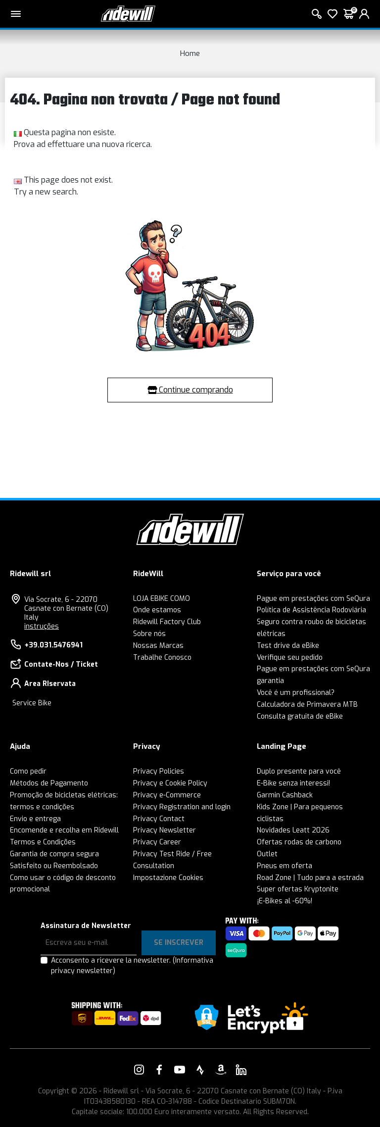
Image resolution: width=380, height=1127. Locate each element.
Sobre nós (149, 633)
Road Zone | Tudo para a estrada (310, 877)
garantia (270, 681)
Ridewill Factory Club (167, 622)
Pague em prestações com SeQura (313, 598)
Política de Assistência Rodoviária (311, 610)
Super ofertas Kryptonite (297, 889)
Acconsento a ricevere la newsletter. (132, 966)
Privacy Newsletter (164, 830)
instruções (41, 626)
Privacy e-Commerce (167, 795)
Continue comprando (190, 390)
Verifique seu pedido (290, 657)
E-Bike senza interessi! (293, 783)
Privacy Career (157, 842)
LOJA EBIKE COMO (161, 598)
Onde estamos (157, 610)
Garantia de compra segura (54, 854)
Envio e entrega (35, 819)
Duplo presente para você (299, 771)
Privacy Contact (159, 819)
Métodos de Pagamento (49, 783)
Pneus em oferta (284, 866)
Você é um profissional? (295, 692)
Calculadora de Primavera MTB (307, 704)
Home (190, 53)
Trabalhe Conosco (162, 657)
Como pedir (28, 771)
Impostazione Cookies (168, 877)
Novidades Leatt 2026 (293, 830)
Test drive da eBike (288, 645)
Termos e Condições (43, 842)
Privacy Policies (158, 771)
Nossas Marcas (158, 645)
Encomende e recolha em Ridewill (64, 830)
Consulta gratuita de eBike (300, 716)
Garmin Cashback (285, 795)
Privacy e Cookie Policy (170, 783)
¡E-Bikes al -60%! (284, 901)
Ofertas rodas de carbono (299, 842)
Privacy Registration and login (182, 807)
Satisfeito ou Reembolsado (54, 866)
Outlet (267, 854)
